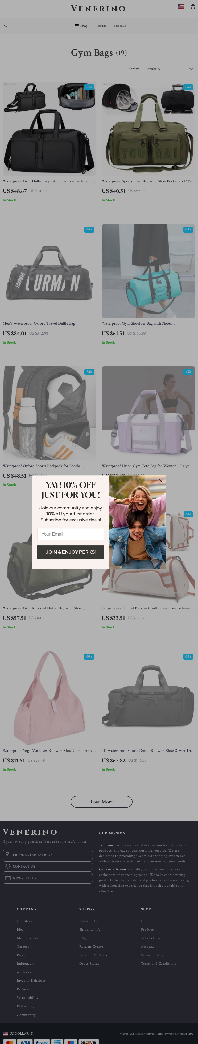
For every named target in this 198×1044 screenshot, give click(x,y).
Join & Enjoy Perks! (71, 552)
